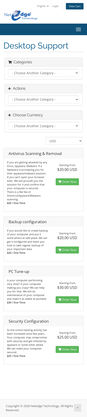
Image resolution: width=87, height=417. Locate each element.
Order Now (67, 182)
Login (55, 6)
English (43, 6)
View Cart (75, 6)
